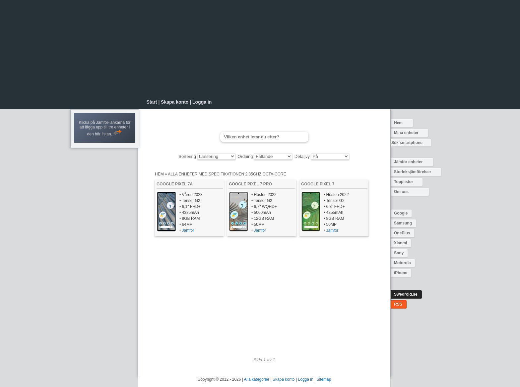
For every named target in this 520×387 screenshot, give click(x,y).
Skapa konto (174, 102)
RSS (398, 304)
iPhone (400, 272)
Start (152, 102)
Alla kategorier (257, 379)
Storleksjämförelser (412, 171)
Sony (399, 253)
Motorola (402, 263)
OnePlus (402, 233)
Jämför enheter (408, 162)
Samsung (403, 223)
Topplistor (403, 181)
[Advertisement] (264, 49)
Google (401, 213)
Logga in (202, 102)
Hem (398, 123)
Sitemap (323, 379)
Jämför (188, 230)
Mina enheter (406, 132)
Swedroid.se (406, 294)
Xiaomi (400, 243)
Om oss (401, 191)
